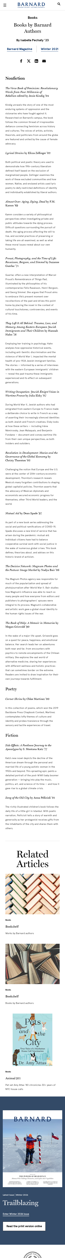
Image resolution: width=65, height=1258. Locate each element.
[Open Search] (59, 5)
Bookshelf (12, 926)
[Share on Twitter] (29, 61)
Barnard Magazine (19, 49)
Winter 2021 (49, 49)
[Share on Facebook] (21, 61)
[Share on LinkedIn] (36, 61)
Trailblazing (20, 1203)
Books (32, 18)
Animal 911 (13, 1078)
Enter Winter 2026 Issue (16, 1213)
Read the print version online (24, 1226)
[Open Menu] (5, 5)
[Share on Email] (44, 61)
